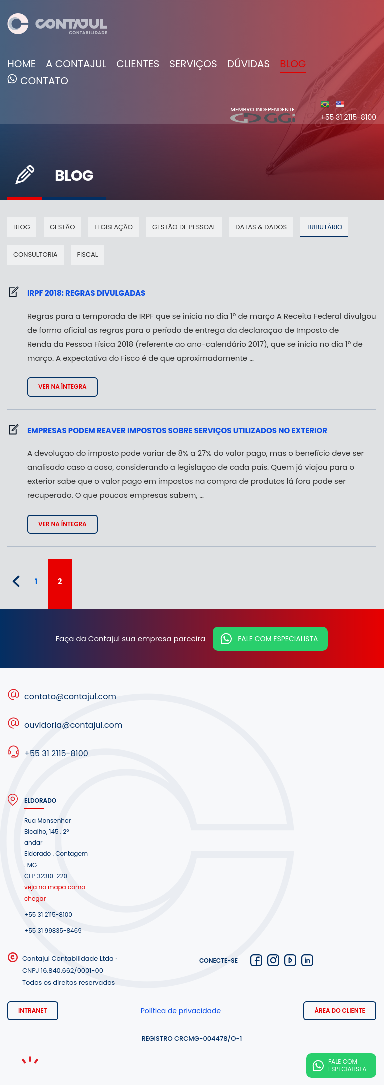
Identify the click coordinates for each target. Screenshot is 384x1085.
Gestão (62, 227)
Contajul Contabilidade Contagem (58, 25)
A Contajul (76, 64)
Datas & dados (261, 227)
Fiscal (88, 254)
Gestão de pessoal (184, 227)
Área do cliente (340, 1010)
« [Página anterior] (16, 581)
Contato (44, 81)
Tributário (324, 227)
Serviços (194, 64)
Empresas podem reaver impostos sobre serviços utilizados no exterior (178, 430)
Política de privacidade (181, 1011)
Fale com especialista (278, 639)
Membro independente (263, 114)
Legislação (113, 227)
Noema (30, 1060)
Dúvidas (249, 64)
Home (22, 64)
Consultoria (36, 254)
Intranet (33, 1010)
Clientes (138, 64)
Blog (293, 64)
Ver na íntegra (62, 386)
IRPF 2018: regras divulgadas (87, 293)
